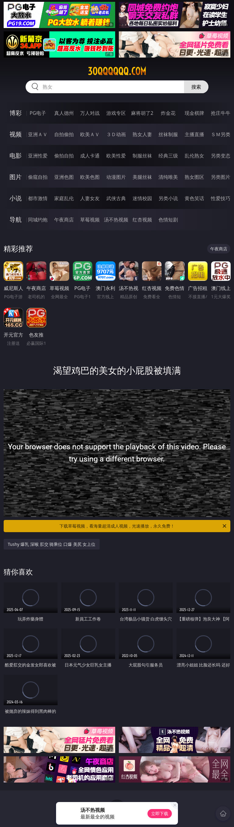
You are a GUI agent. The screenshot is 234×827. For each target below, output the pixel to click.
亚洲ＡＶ (38, 134)
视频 (15, 134)
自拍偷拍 (64, 134)
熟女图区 (194, 177)
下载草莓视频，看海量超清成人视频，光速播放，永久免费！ (143, 526)
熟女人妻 (142, 134)
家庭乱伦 (64, 198)
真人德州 (64, 113)
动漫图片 (116, 177)
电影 (15, 155)
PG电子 (38, 113)
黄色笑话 (194, 198)
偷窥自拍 (38, 177)
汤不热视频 (116, 219)
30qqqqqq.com (117, 71)
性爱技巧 (220, 198)
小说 (15, 198)
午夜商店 (64, 219)
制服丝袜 (142, 155)
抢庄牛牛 (220, 113)
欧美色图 (90, 177)
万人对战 (90, 113)
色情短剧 (168, 219)
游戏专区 (116, 113)
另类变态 (220, 155)
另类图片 (220, 177)
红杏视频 (142, 219)
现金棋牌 (194, 113)
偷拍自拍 (64, 155)
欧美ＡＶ (90, 134)
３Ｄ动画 (116, 134)
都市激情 (38, 198)
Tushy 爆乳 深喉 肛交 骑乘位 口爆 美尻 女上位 (52, 544)
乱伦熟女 (194, 155)
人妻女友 (90, 198)
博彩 (15, 113)
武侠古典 (116, 198)
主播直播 (194, 134)
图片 (15, 177)
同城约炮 (38, 219)
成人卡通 (90, 155)
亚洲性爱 (38, 155)
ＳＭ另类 (220, 134)
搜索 (196, 86)
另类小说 (168, 198)
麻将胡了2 (142, 113)
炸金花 (168, 113)
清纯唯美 (168, 177)
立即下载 (159, 813)
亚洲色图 (64, 177)
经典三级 (168, 155)
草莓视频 (90, 219)
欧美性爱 (116, 155)
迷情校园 (142, 198)
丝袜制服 (168, 134)
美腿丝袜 (142, 177)
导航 (15, 219)
